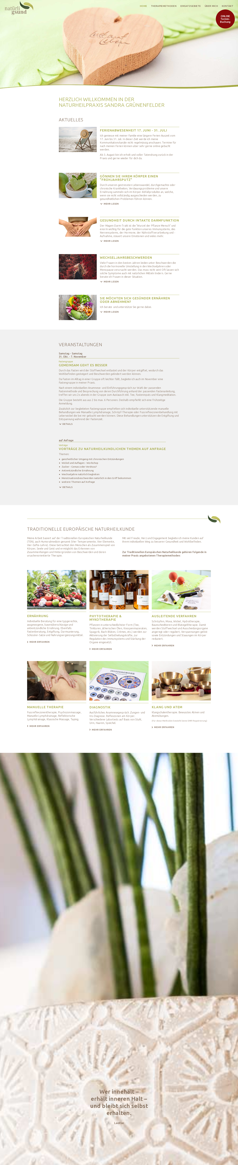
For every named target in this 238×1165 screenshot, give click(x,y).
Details (67, 424)
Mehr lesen (111, 204)
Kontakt (227, 6)
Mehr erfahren (39, 642)
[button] (139, 203)
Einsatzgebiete (190, 6)
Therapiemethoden (163, 6)
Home (143, 6)
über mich (211, 6)
